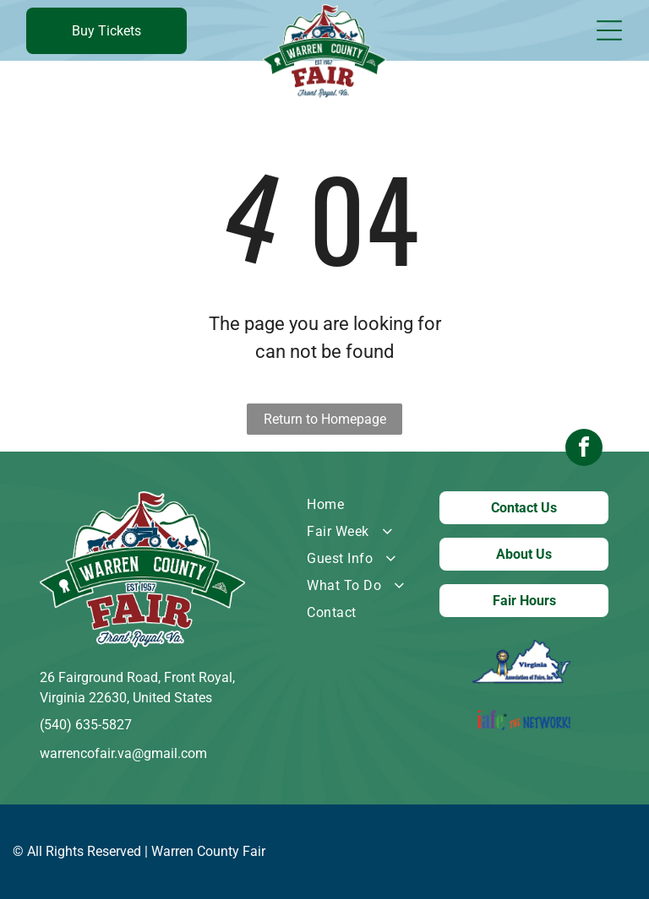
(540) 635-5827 (86, 725)
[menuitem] (359, 504)
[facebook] (584, 449)
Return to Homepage (325, 419)
